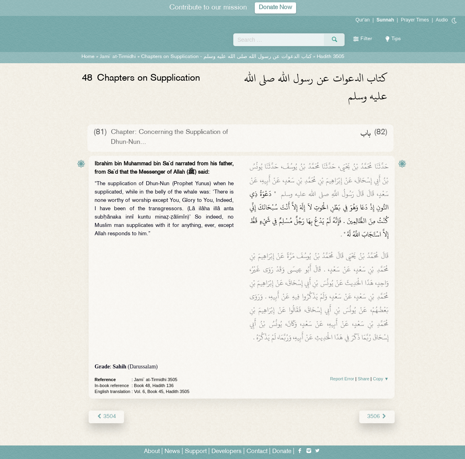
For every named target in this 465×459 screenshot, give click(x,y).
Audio (442, 20)
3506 (377, 416)
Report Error (342, 378)
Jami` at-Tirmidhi (118, 56)
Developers (226, 452)
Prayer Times (415, 20)
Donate (281, 452)
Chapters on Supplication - (226, 56)
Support (196, 452)
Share (363, 378)
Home (88, 56)
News (172, 452)
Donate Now (275, 8)
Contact (256, 452)
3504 (106, 416)
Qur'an (363, 20)
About (152, 452)
